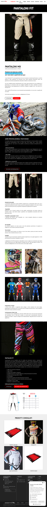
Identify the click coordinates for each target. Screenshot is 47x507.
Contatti (32, 1)
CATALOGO (8, 386)
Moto (17, 1)
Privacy (14, 505)
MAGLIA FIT (33, 445)
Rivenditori (40, 480)
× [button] (44, 482)
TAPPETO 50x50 (33, 471)
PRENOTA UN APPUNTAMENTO (8, 490)
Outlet (41, 1)
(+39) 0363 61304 (22, 481)
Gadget (24, 1)
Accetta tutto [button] (34, 501)
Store (39, 478)
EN (44, 1)
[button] (37, 504)
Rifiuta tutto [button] (41, 501)
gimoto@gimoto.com (21, 479)
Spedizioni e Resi (10, 505)
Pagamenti (5, 505)
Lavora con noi (27, 502)
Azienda (28, 1)
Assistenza (37, 1)
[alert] (37, 493)
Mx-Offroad (20, 2)
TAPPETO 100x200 (13, 445)
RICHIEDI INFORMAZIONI (12, 169)
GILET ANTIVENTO (13, 471)
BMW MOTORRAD (30, 480)
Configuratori (13, 1)
